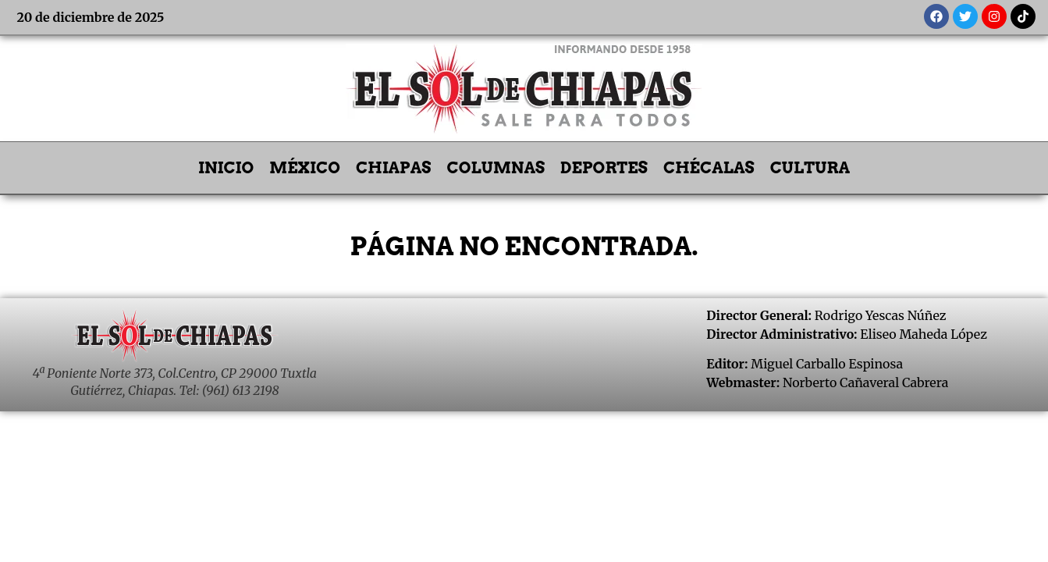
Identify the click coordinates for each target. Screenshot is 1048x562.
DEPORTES (604, 167)
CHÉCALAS (709, 167)
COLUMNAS (496, 167)
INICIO (226, 167)
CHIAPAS (394, 167)
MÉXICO (304, 167)
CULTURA (810, 167)
